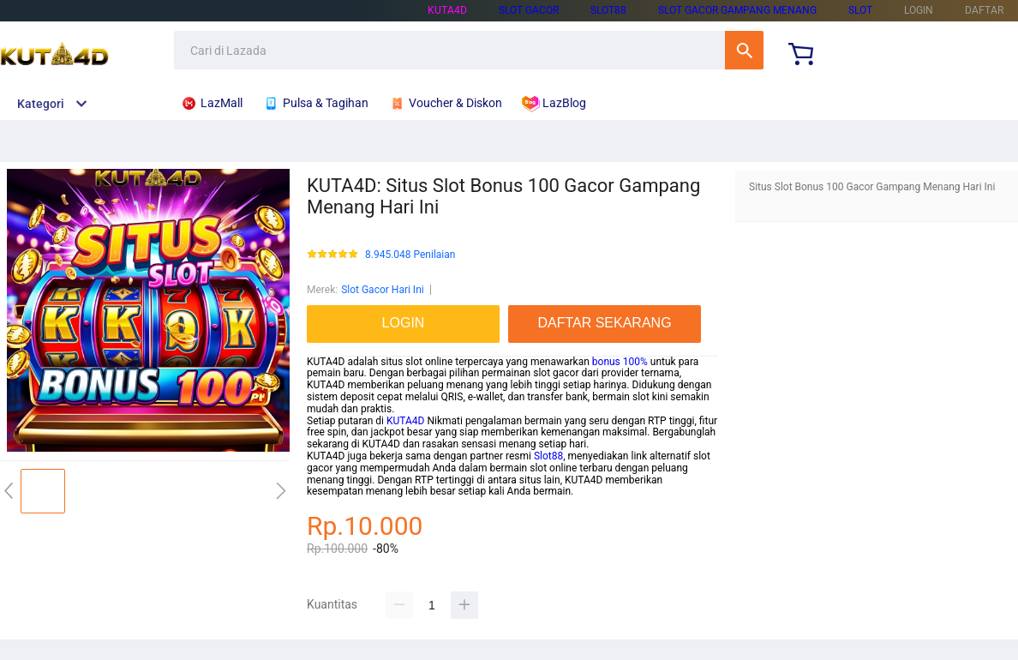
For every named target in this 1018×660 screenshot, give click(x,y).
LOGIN (918, 10)
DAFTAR (984, 10)
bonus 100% (620, 362)
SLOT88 (608, 10)
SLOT (860, 10)
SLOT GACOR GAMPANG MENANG (737, 10)
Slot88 (548, 456)
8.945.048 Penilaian (410, 255)
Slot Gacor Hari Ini (382, 290)
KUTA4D (447, 10)
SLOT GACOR (529, 10)
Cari (744, 50)
